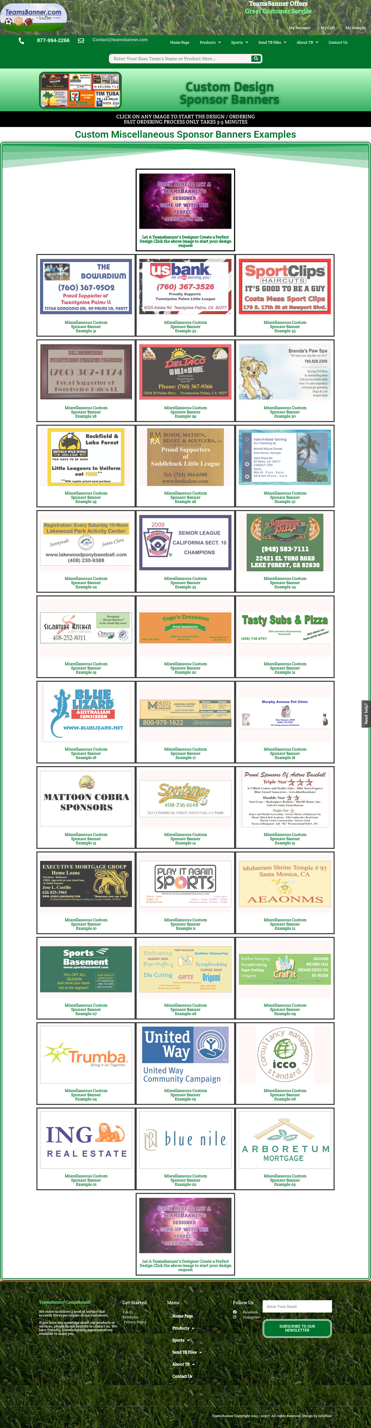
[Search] (256, 59)
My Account (299, 27)
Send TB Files (272, 42)
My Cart (328, 27)
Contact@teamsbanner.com (120, 39)
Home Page (179, 42)
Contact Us (338, 42)
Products (210, 42)
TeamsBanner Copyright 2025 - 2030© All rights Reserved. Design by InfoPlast (272, 1416)
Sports (239, 42)
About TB (307, 42)
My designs (356, 27)
